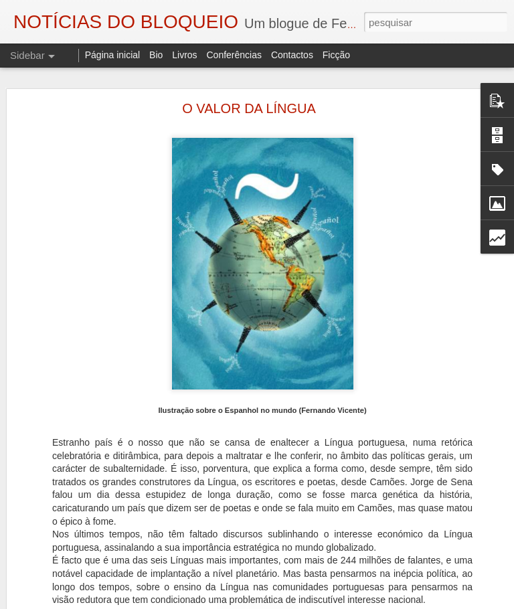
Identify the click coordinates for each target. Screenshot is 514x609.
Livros (184, 55)
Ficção (336, 55)
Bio (156, 55)
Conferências (234, 55)
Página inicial (113, 55)
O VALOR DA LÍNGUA (249, 108)
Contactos (292, 55)
